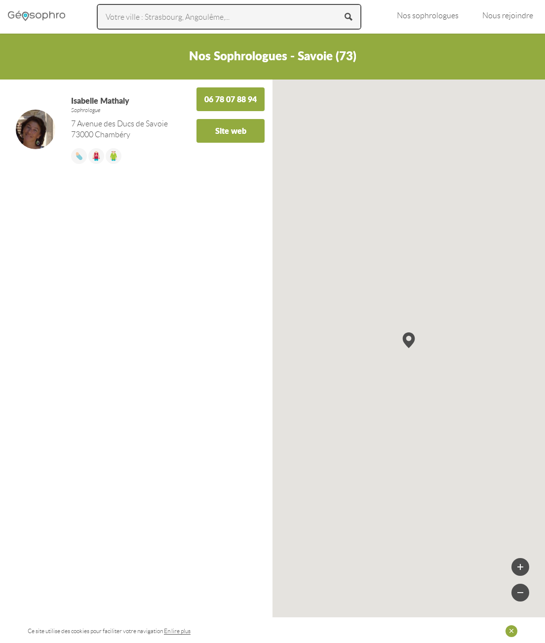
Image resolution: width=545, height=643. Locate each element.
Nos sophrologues (428, 15)
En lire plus (177, 631)
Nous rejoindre (507, 15)
